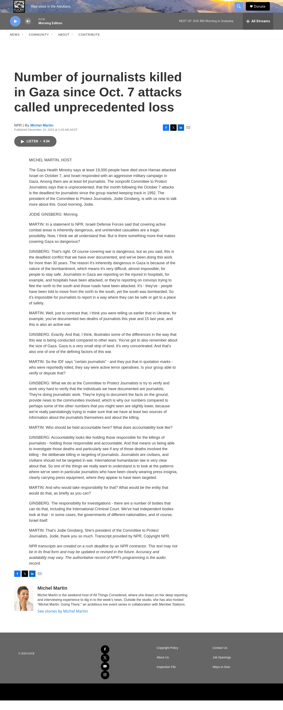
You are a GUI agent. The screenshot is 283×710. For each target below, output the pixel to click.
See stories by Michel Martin (63, 620)
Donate (262, 11)
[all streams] (258, 30)
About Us (163, 667)
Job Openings (222, 667)
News (15, 44)
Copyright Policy (167, 657)
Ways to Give (221, 676)
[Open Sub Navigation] (23, 44)
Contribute (89, 44)
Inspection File (166, 676)
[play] (15, 30)
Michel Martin (42, 135)
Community (39, 44)
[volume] (28, 31)
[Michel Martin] (23, 607)
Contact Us (220, 657)
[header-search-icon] (241, 11)
